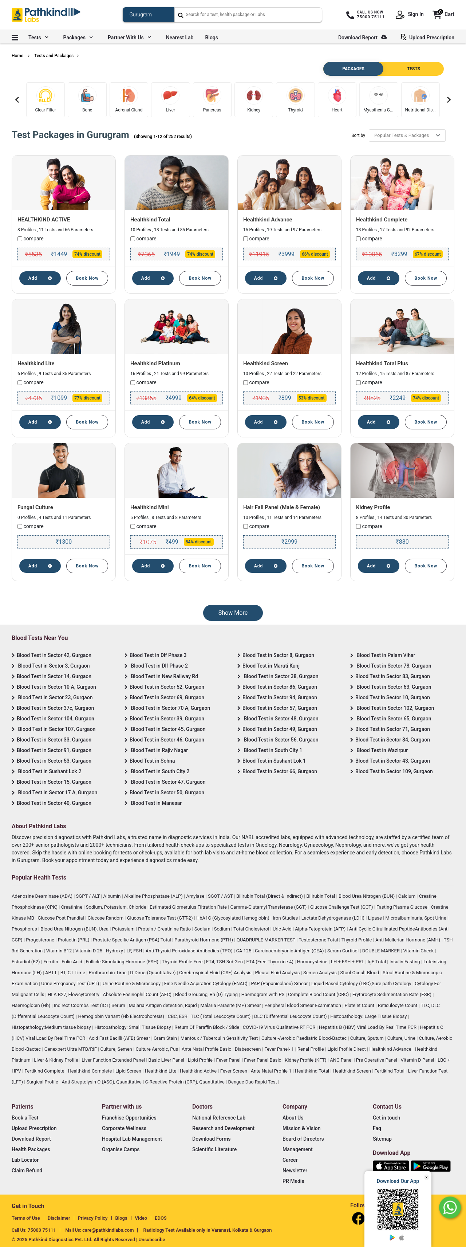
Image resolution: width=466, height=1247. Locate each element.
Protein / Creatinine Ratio (165, 929)
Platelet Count (360, 1005)
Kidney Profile (373, 507)
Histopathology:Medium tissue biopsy (52, 1027)
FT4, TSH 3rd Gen (225, 961)
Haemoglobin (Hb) (32, 1005)
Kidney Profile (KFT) (306, 1060)
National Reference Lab (218, 1118)
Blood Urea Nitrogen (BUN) (367, 896)
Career (290, 1160)
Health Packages (31, 1149)
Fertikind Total (390, 1071)
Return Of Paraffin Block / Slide (207, 1027)
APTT (51, 972)
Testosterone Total (319, 940)
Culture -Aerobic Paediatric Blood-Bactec (304, 1038)
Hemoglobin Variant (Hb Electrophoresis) (121, 1016)
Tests (38, 37)
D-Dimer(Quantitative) (153, 972)
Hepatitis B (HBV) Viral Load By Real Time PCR (368, 1027)
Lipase (375, 918)
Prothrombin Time (107, 972)
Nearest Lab (180, 37)
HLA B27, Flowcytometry (74, 994)
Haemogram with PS (263, 994)
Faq (377, 1128)
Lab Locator (25, 1160)
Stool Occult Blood (360, 972)
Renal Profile (311, 1049)
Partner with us (129, 37)
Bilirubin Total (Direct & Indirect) (270, 896)
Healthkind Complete (381, 219)
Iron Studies (286, 918)
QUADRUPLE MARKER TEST (267, 940)
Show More (233, 612)
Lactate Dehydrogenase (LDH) (333, 918)
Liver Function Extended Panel (114, 1060)
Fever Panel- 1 (279, 1049)
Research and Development (223, 1128)
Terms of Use (26, 1218)
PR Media (293, 1181)
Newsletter (295, 1170)
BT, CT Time (73, 972)
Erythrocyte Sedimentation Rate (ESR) (392, 994)
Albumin (112, 896)
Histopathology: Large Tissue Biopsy (369, 1016)
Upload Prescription (428, 37)
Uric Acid (283, 929)
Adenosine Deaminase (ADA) (43, 896)
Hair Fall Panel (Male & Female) (281, 507)
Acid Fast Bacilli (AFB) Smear (120, 1038)
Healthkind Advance (267, 219)
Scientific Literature (214, 1149)
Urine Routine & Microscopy (132, 983)
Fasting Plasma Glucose (402, 907)
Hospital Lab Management (132, 1139)
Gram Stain (166, 1038)
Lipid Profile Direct (347, 1049)
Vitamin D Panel (418, 1060)
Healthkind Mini (149, 507)
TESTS (413, 68)
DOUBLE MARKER (381, 950)
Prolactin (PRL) (74, 940)
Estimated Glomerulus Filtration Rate (189, 907)
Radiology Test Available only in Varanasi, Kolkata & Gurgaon (207, 1230)
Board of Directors (303, 1139)
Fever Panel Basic (263, 1060)
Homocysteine (313, 961)
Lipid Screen (128, 1071)
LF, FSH (135, 950)
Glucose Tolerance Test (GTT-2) (160, 918)
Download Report (362, 37)
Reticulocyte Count (398, 1005)
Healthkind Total (150, 219)
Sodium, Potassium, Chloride (116, 907)
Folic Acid (72, 961)
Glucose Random (106, 918)
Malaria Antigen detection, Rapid (163, 1005)
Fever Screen (234, 1071)
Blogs (211, 37)
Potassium (124, 929)
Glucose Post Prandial (61, 918)
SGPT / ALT (88, 896)
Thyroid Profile (357, 940)
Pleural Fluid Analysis (278, 972)
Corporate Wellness (124, 1128)
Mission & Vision (302, 1128)
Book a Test (25, 1118)
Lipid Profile (201, 1060)
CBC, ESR (178, 1016)
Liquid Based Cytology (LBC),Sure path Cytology (361, 983)
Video (141, 1218)
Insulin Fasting (405, 961)
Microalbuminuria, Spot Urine (416, 918)
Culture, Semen (116, 1049)
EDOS (161, 1218)
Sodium (203, 929)
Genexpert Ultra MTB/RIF (71, 1049)
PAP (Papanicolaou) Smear (280, 983)
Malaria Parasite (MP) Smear (231, 1005)
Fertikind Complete (45, 1071)
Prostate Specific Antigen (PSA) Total (132, 940)
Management (298, 1149)
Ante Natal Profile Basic (207, 1049)
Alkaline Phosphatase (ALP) (154, 896)
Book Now (87, 278)
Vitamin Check (419, 950)
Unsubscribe (152, 1239)
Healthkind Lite (36, 363)
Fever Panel (229, 1060)
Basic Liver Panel (167, 1060)
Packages (77, 37)
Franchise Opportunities (129, 1118)
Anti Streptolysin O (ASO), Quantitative (102, 1082)
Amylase (195, 896)
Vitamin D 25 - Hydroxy (99, 950)
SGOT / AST (221, 896)
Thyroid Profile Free (183, 961)
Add (40, 278)
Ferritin (51, 961)
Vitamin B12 (59, 950)
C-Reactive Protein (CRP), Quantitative (185, 1082)
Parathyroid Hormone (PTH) (204, 940)
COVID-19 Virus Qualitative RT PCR (280, 1027)
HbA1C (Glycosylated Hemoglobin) (233, 918)
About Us (293, 1118)
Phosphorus (25, 929)
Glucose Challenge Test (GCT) (342, 907)
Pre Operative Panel (377, 1060)
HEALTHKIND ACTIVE (43, 219)
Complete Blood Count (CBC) (319, 994)
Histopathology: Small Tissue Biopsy (133, 1027)
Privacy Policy (93, 1218)
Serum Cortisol (343, 950)
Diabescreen (248, 1049)
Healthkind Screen (265, 363)
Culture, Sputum (367, 1038)
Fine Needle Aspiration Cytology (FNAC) (206, 983)
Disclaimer (59, 1218)
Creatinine (72, 907)
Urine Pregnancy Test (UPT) (70, 983)
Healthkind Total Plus (382, 363)
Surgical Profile (43, 1082)
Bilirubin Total (321, 896)
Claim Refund (27, 1170)
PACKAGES (353, 68)
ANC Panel (342, 1060)
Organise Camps (120, 1149)
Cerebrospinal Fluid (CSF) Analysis (216, 972)
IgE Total (377, 961)
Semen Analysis (320, 972)
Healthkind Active (199, 1071)
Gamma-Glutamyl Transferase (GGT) (269, 907)
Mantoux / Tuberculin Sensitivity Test (220, 1038)
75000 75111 (42, 1230)
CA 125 (244, 950)
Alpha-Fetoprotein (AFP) (321, 929)
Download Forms (211, 1139)
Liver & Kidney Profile (56, 1060)
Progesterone (40, 940)
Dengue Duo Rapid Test (253, 1082)
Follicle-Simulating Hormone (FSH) (123, 961)
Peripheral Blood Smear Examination (303, 1005)
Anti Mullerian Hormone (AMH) (408, 940)
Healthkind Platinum (155, 363)
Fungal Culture (35, 507)
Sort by (358, 135)
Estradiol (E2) (26, 961)
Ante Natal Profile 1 (272, 1071)
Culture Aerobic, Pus (157, 1049)
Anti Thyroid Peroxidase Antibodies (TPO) (190, 950)
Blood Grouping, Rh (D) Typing (207, 994)
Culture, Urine (401, 1038)
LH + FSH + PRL (348, 961)
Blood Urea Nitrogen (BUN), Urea (75, 929)
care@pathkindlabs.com (108, 1230)
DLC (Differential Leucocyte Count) (291, 1016)
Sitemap (382, 1139)
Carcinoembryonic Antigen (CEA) (290, 950)
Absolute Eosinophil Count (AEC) (138, 994)
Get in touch (386, 1118)
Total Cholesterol (251, 929)
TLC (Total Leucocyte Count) (221, 1016)
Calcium (407, 896)
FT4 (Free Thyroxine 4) (270, 961)
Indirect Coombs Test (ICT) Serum (90, 1005)
